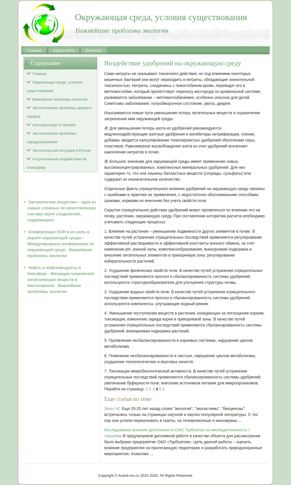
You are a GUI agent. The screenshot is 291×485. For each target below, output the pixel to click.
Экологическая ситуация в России (61, 150)
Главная (35, 50)
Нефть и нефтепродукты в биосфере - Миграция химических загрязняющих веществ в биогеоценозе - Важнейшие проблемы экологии (60, 279)
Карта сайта (63, 50)
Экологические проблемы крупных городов (59, 112)
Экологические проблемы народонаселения (51, 137)
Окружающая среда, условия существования (54, 86)
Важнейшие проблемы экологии (60, 99)
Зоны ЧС (112, 408)
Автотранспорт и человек (54, 125)
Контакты (94, 50)
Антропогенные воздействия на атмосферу (56, 163)
